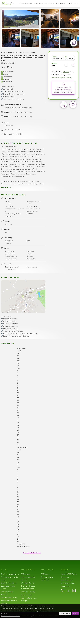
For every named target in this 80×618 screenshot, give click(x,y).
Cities (57, 3)
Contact (66, 570)
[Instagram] (62, 590)
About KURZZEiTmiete (69, 574)
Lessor (41, 3)
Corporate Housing (28, 592)
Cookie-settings (65, 613)
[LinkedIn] (74, 590)
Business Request (49, 3)
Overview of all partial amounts (61, 77)
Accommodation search (26, 3)
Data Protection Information (10, 616)
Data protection (66, 580)
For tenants (28, 570)
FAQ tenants (25, 574)
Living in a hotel (26, 595)
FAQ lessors (45, 574)
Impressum (65, 577)
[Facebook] (68, 590)
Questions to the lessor (32, 553)
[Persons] (70, 65)
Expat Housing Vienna (9, 583)
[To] (69, 58)
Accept (75, 613)
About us (62, 3)
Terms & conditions (68, 583)
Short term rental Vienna (10, 574)
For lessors (48, 570)
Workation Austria (27, 583)
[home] (8, 3)
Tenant (36, 3)
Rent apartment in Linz (9, 598)
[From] (57, 58)
